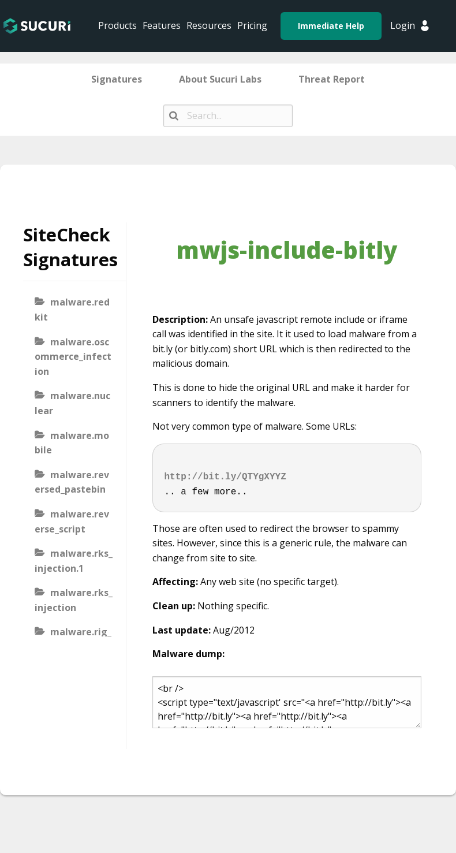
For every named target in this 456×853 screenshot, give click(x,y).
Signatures (116, 79)
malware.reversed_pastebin (72, 482)
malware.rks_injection (74, 600)
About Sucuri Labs (220, 79)
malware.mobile (72, 443)
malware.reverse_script (72, 521)
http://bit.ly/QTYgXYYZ (225, 477)
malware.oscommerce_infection (73, 357)
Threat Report (331, 79)
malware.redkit (72, 309)
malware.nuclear (72, 403)
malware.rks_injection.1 (74, 561)
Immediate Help (331, 25)
